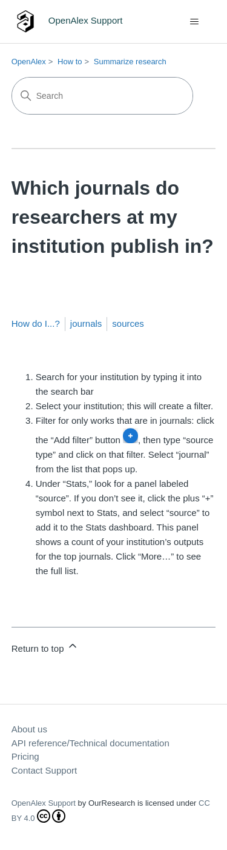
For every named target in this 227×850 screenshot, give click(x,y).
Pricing (25, 756)
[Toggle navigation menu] (194, 22)
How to (70, 61)
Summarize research (130, 61)
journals (86, 323)
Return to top (45, 647)
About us (29, 729)
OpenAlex (29, 61)
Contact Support (44, 770)
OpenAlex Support (44, 803)
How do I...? (36, 323)
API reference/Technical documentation (90, 743)
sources (128, 323)
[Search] (102, 96)
